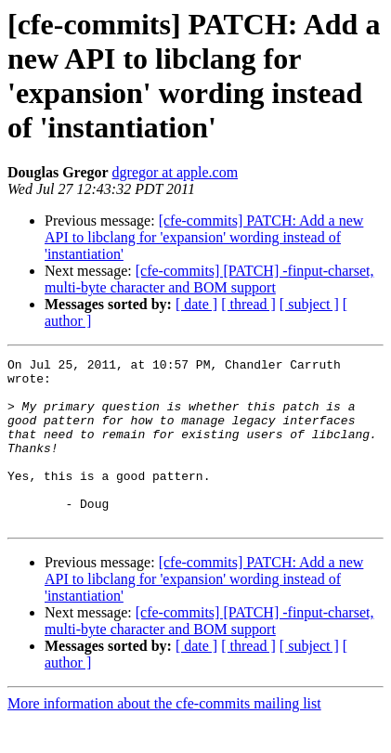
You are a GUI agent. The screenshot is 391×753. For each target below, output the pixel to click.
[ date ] (196, 304)
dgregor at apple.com (175, 172)
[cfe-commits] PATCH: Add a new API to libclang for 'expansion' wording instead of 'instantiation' (204, 237)
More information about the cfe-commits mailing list (164, 737)
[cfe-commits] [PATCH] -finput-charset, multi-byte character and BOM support (209, 279)
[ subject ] (309, 304)
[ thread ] (248, 304)
